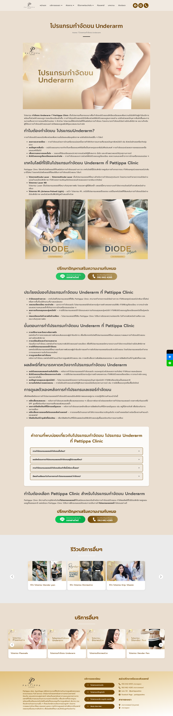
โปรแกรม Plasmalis (19, 653)
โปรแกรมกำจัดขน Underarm (62, 653)
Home (74, 32)
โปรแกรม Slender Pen (139, 653)
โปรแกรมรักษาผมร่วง (99, 653)
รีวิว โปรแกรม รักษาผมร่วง (81, 585)
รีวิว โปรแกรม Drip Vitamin (121, 585)
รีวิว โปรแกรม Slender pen (42, 585)
